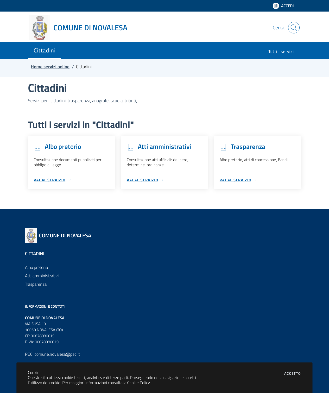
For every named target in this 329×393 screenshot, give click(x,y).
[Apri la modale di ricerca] (294, 27)
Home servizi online (50, 66)
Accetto (292, 373)
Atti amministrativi (42, 276)
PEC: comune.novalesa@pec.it (52, 354)
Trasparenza (36, 284)
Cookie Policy (138, 383)
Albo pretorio (36, 267)
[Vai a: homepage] (81, 27)
